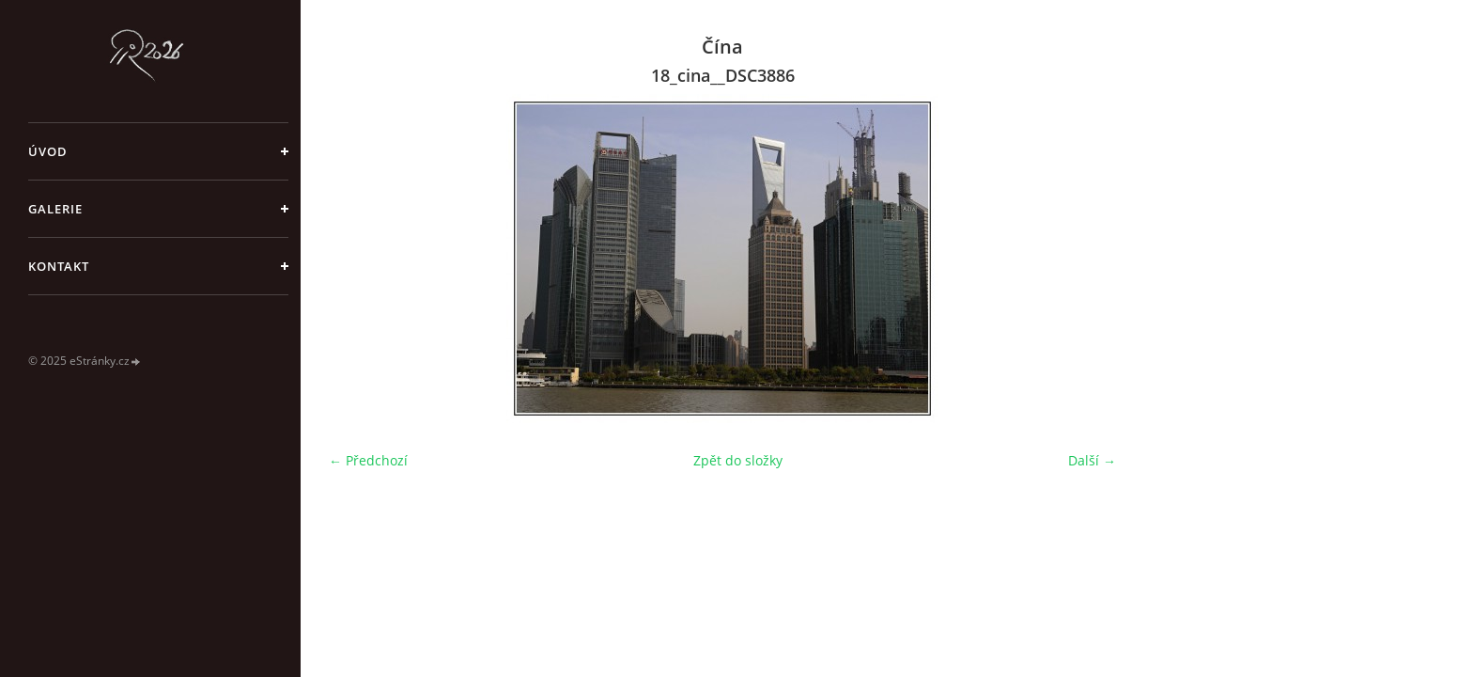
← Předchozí (368, 460)
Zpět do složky (738, 460)
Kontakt (58, 266)
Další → (1092, 460)
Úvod (48, 151)
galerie (55, 208)
